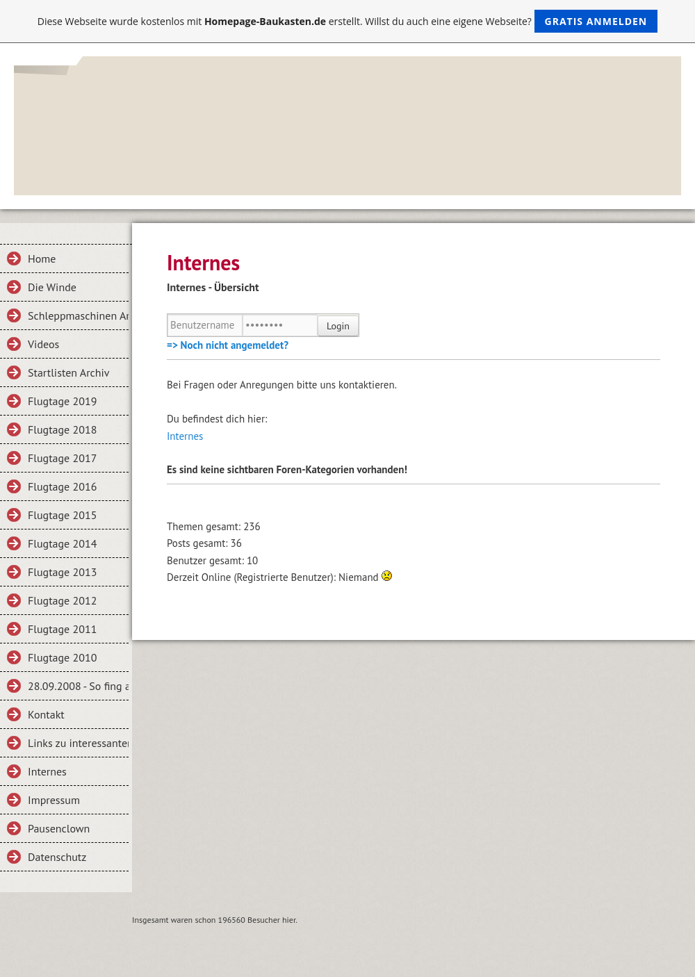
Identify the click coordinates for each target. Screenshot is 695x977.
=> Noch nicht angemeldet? (227, 345)
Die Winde (52, 287)
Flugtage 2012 (62, 600)
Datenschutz (57, 857)
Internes (47, 771)
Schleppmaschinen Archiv (78, 315)
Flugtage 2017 (62, 458)
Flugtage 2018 (62, 429)
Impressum (54, 800)
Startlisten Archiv (69, 372)
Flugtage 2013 (62, 572)
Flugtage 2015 (62, 515)
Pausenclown (59, 828)
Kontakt (46, 714)
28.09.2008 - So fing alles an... (78, 686)
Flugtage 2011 (62, 629)
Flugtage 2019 (62, 401)
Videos (43, 344)
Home (42, 258)
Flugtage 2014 (62, 543)
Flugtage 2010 (62, 657)
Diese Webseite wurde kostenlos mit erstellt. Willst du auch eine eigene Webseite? (348, 21)
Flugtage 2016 (62, 486)
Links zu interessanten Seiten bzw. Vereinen (78, 743)
